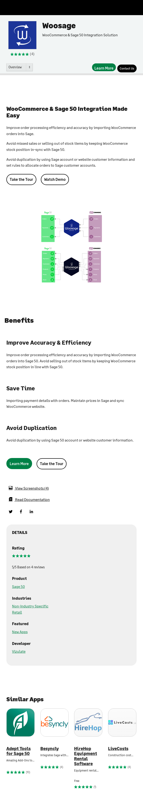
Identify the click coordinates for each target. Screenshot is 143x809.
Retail (17, 612)
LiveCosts (118, 748)
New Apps (20, 631)
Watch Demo (55, 179)
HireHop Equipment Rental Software (85, 756)
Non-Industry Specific (30, 606)
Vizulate (18, 651)
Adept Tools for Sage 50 (18, 751)
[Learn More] (104, 67)
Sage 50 (18, 586)
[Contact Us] (127, 68)
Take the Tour (21, 179)
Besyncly (49, 748)
